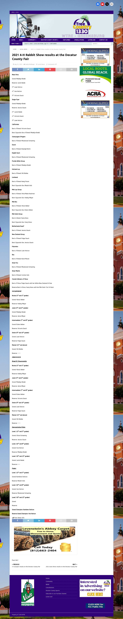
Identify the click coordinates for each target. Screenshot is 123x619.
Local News (41, 64)
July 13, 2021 (18, 64)
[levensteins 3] (44, 552)
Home (13, 40)
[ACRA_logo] (95, 96)
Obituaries (66, 40)
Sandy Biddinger (30, 64)
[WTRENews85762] (95, 117)
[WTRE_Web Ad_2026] (95, 83)
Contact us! (103, 40)
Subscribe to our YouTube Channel (56, 593)
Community (32, 40)
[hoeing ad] (95, 65)
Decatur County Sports (49, 40)
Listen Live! (91, 40)
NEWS (21, 40)
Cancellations (79, 40)
